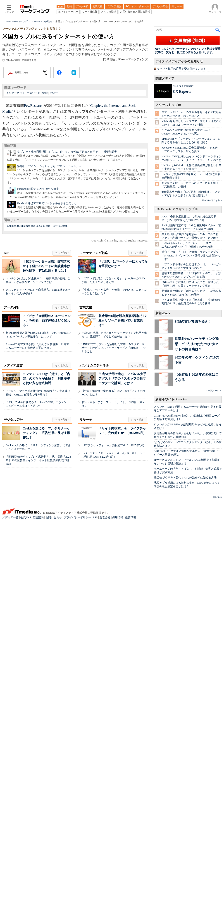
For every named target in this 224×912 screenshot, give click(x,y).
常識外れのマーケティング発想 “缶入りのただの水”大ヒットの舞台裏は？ (197, 734)
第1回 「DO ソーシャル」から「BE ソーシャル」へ (49, 225)
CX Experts (182, 210)
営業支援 (85, 476)
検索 (217, 88)
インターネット (15, 151)
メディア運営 (13, 534)
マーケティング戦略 (93, 422)
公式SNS (25, 908)
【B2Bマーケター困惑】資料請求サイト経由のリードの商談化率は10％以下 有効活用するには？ (46, 435)
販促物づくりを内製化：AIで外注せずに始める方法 (185, 868)
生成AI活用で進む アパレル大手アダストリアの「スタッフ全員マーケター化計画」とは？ (122, 547)
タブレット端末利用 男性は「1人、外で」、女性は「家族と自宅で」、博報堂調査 (67, 211)
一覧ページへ (215, 781)
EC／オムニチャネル (94, 534)
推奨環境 (130, 908)
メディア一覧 (10, 908)
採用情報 (117, 908)
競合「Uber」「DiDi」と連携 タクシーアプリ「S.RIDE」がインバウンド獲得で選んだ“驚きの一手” (191, 646)
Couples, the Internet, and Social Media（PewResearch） (38, 285)
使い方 (54, 151)
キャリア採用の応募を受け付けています (181, 187)
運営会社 (105, 908)
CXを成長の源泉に (183, 204)
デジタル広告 (13, 589)
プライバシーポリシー (77, 908)
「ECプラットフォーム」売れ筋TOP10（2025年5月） (113, 614)
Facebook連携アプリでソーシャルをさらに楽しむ (47, 262)
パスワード (33, 151)
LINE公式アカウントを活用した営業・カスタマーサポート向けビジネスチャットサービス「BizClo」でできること (113, 517)
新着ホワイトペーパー (171, 790)
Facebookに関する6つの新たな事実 (38, 248)
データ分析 (11, 476)
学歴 (45, 151)
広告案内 (38, 908)
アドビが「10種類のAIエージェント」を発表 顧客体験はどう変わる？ (47, 489)
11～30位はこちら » (212, 591)
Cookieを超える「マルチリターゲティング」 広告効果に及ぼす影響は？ (46, 602)
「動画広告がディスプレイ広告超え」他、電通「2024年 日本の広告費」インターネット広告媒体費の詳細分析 (38, 629)
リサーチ (85, 589)
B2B (7, 422)
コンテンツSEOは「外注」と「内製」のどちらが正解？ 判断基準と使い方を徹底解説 (46, 547)
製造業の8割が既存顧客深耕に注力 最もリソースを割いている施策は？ (124, 489)
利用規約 (217, 887)
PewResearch (33, 164)
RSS (95, 908)
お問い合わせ (53, 908)
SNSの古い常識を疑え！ (193, 712)
